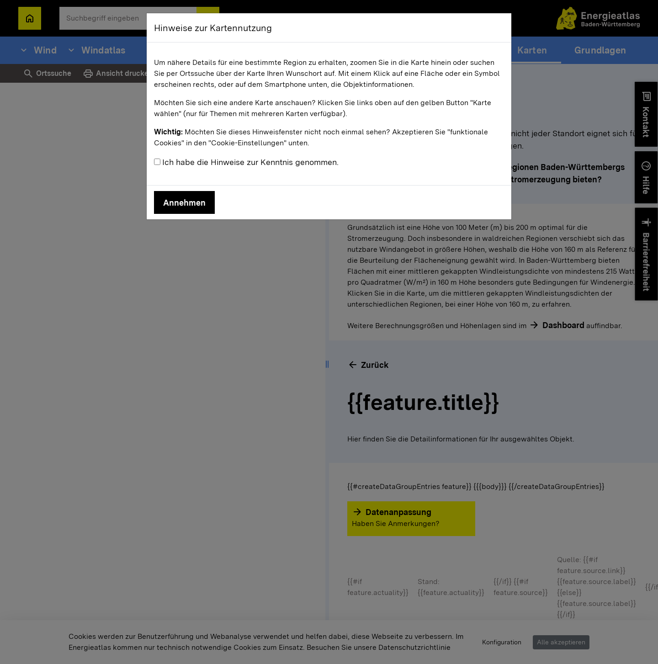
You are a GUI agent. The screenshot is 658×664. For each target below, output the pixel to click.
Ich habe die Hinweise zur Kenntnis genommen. (250, 162)
